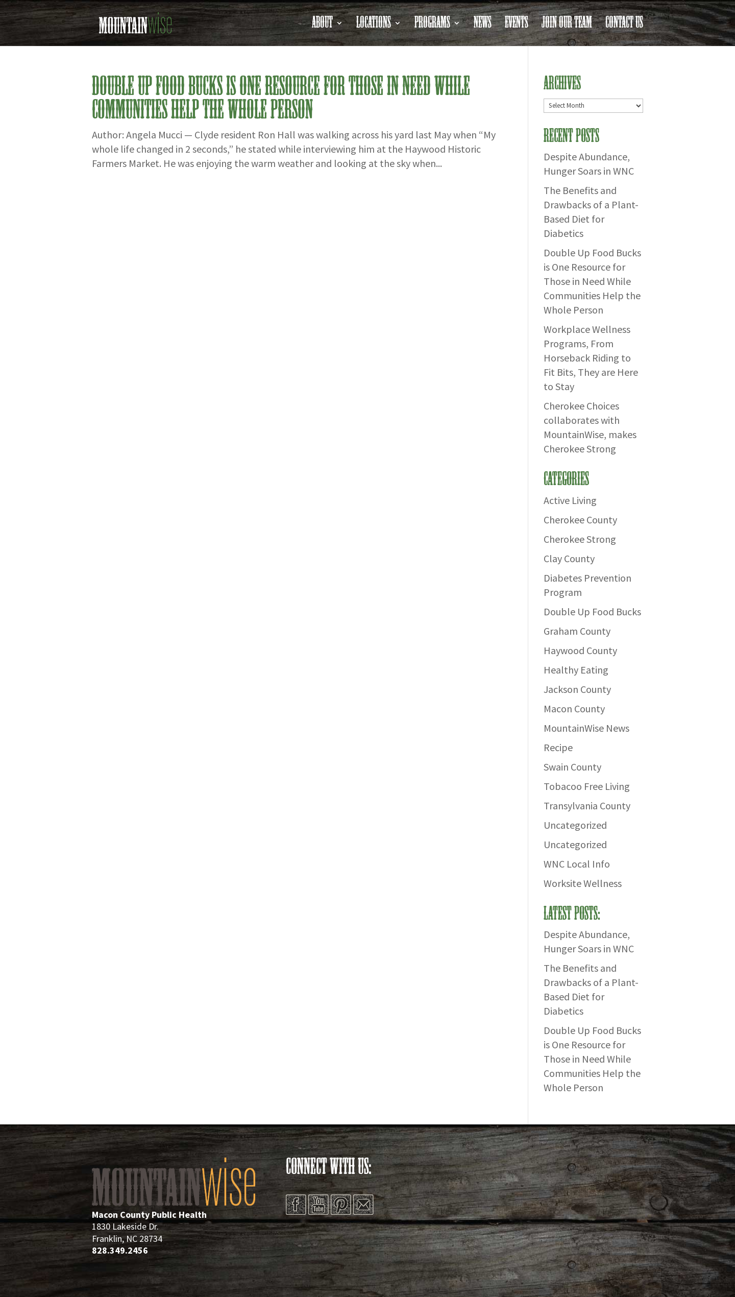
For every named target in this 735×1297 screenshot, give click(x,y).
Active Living (570, 500)
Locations (373, 25)
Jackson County (577, 689)
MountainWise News (586, 728)
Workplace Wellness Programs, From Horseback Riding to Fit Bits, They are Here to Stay (591, 358)
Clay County (569, 558)
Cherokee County (580, 519)
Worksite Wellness (583, 883)
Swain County (572, 766)
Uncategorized (575, 825)
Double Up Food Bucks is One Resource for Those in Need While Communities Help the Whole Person (281, 98)
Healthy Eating (576, 669)
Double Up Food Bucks (592, 611)
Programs (432, 25)
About (322, 25)
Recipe (558, 747)
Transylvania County (587, 805)
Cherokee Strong (580, 539)
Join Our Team (567, 25)
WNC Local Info (577, 863)
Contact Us (624, 25)
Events (516, 25)
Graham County (577, 631)
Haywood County (580, 650)
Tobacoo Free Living (587, 786)
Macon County (574, 708)
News (483, 25)
